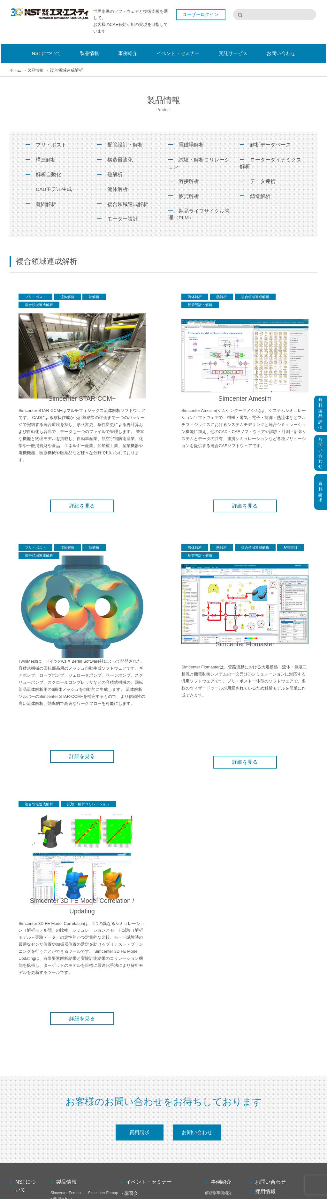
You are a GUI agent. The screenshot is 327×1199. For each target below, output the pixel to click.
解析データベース (270, 144)
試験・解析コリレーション (199, 163)
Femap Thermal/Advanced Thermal (104, 1098)
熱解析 (115, 174)
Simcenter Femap (103, 943)
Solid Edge (97, 1039)
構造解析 (46, 159)
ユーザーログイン (202, 15)
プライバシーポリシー (280, 951)
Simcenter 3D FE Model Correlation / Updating (65, 1098)
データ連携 (263, 182)
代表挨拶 (17, 973)
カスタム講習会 (133, 1014)
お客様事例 (214, 951)
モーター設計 (122, 220)
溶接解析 (189, 182)
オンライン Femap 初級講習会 (146, 953)
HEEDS (57, 1019)
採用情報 (265, 941)
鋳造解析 (260, 197)
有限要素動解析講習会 (139, 1006)
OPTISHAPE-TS (102, 957)
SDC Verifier (98, 1120)
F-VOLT (57, 1120)
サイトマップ (270, 960)
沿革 (13, 989)
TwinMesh (59, 1005)
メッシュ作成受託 (220, 996)
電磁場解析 (191, 144)
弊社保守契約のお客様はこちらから (280, 986)
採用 (13, 1006)
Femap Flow (61, 1112)
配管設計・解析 (125, 144)
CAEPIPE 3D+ (100, 1137)
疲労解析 (189, 197)
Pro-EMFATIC (62, 1129)
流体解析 (117, 190)
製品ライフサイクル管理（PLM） (199, 215)
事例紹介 (221, 932)
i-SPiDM (57, 1154)
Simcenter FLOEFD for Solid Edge (103, 977)
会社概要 (17, 964)
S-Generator (61, 971)
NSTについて (25, 935)
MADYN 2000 (99, 1129)
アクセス (17, 998)
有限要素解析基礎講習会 (141, 997)
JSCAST (57, 1137)
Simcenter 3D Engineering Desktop (99, 1025)
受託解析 (212, 987)
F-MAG (94, 1112)
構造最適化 (120, 159)
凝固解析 (46, 205)
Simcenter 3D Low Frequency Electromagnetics (102, 1059)
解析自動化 (48, 174)
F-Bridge (57, 1053)
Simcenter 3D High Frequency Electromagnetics (65, 1078)
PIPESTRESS (100, 1145)
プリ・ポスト (51, 144)
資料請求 (139, 882)
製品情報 (66, 932)
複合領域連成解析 (127, 205)
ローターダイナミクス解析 (270, 163)
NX (53, 1168)
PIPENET (58, 1145)
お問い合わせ (197, 882)
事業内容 (17, 981)
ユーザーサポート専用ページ (285, 974)
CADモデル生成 (54, 190)
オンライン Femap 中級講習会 (146, 961)
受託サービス (223, 972)
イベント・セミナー (149, 932)
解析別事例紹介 (218, 943)
